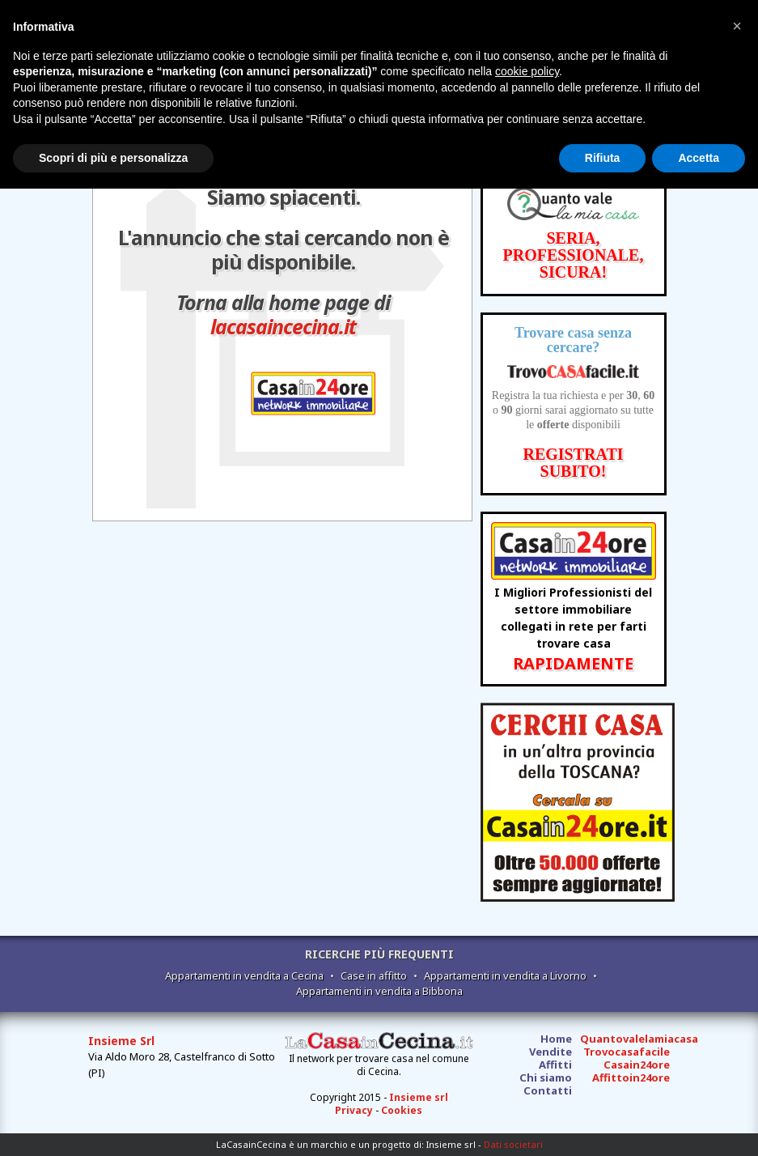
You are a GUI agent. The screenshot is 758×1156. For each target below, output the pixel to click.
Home (556, 1038)
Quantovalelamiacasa (639, 1038)
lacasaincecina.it (283, 326)
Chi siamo (545, 1077)
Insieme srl (418, 1097)
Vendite (550, 1051)
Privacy (354, 1110)
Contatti (547, 1090)
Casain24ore (636, 1064)
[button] (737, 26)
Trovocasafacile (626, 1051)
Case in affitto (374, 975)
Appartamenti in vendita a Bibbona (379, 990)
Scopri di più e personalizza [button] (113, 157)
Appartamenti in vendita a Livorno (505, 975)
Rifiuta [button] (602, 157)
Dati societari (513, 1144)
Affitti (555, 1064)
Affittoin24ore (631, 1077)
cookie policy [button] (527, 71)
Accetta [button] (698, 157)
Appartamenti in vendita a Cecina (244, 975)
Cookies (401, 1110)
